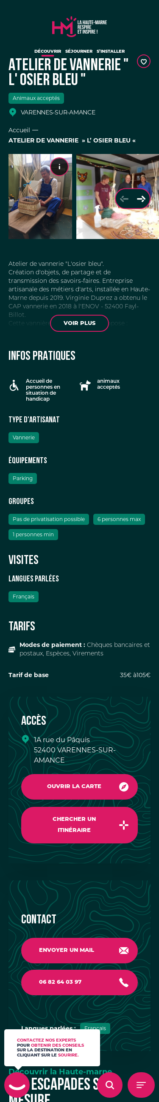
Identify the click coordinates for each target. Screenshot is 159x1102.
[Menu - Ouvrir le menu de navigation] (141, 1085)
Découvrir (47, 51)
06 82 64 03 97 (60, 982)
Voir (79, 323)
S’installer (111, 51)
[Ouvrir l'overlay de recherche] (110, 1085)
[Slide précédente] (124, 198)
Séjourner (78, 51)
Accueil (19, 130)
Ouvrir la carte (74, 786)
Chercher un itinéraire (74, 825)
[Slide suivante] (141, 198)
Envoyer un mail (66, 950)
